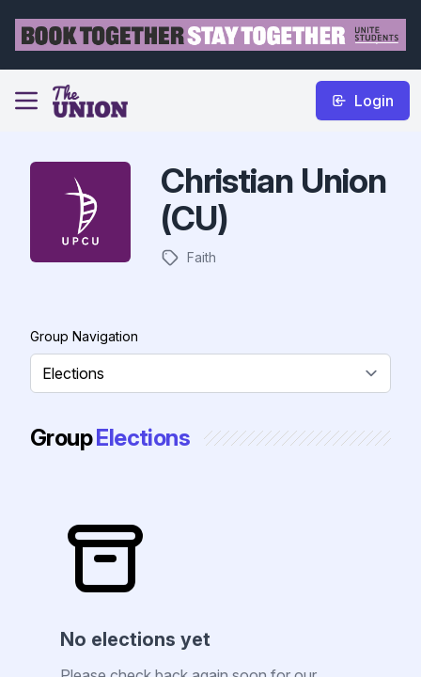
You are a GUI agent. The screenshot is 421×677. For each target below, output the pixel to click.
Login (363, 100)
